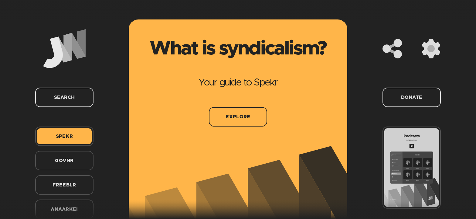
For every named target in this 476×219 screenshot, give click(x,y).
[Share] (392, 48)
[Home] (64, 48)
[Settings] (431, 48)
